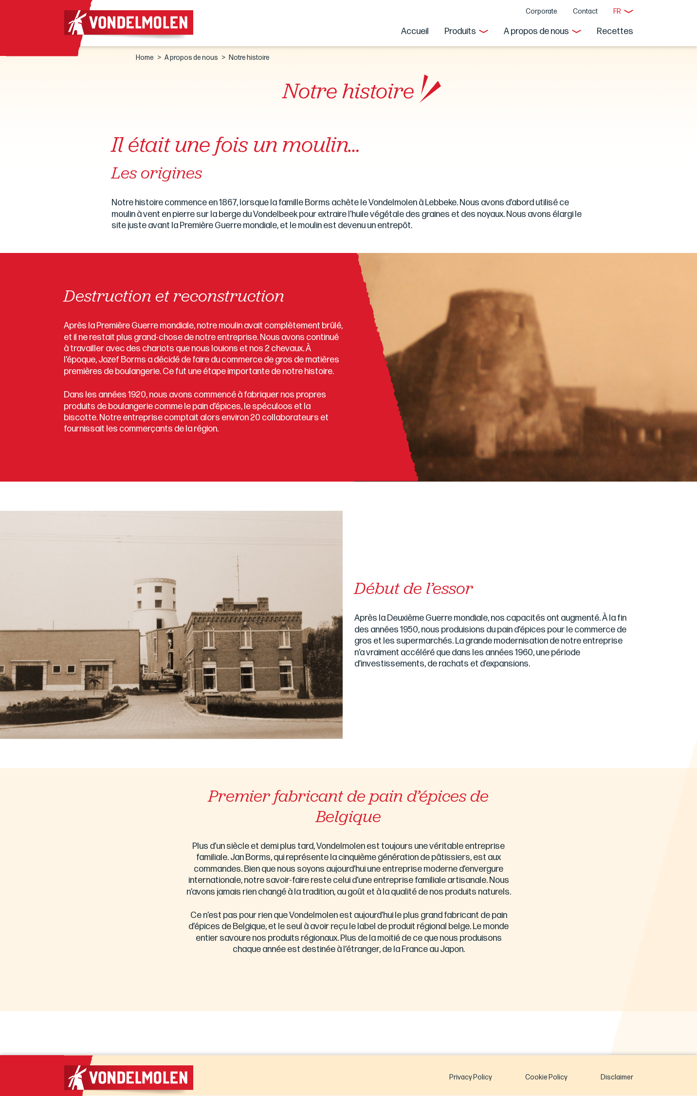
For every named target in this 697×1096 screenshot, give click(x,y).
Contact (585, 11)
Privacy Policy (470, 1077)
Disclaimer (617, 1077)
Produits (460, 31)
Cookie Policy (546, 1077)
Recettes (615, 31)
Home (145, 58)
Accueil (415, 31)
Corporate (541, 11)
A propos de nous (536, 31)
